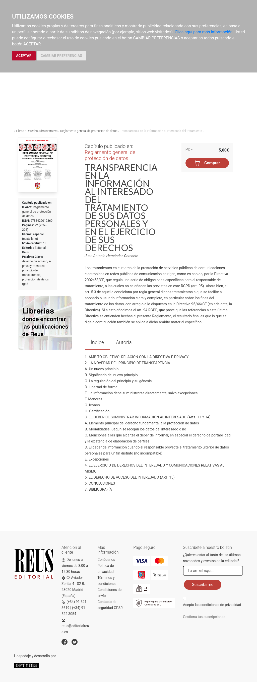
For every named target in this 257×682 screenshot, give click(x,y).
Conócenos (106, 560)
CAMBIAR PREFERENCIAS (61, 56)
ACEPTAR (24, 56)
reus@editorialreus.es (75, 626)
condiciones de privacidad (220, 605)
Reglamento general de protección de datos (88, 131)
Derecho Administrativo (42, 131)
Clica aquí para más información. (204, 32)
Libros (20, 131)
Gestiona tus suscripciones (204, 617)
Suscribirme (202, 584)
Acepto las (212, 605)
